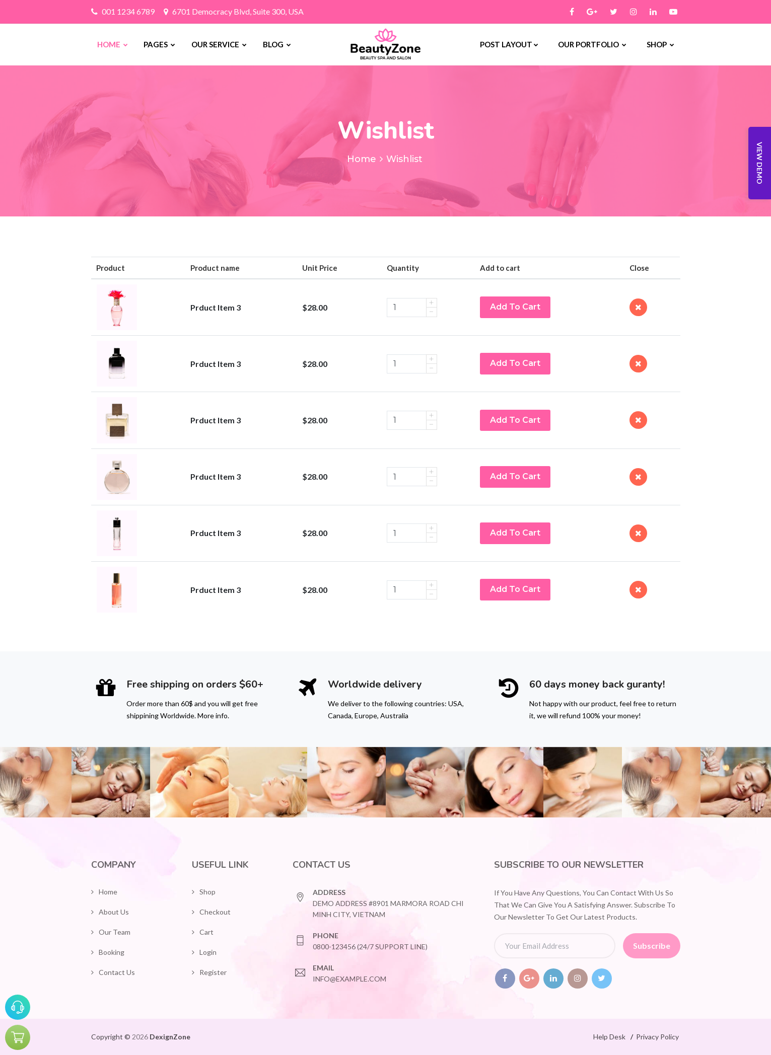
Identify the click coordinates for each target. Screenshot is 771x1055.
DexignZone (170, 1036)
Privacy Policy (657, 1036)
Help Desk (609, 1036)
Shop (660, 44)
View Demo (759, 163)
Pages (159, 44)
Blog (277, 44)
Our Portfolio (592, 44)
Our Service (219, 44)
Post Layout (509, 44)
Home (112, 44)
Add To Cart (515, 307)
